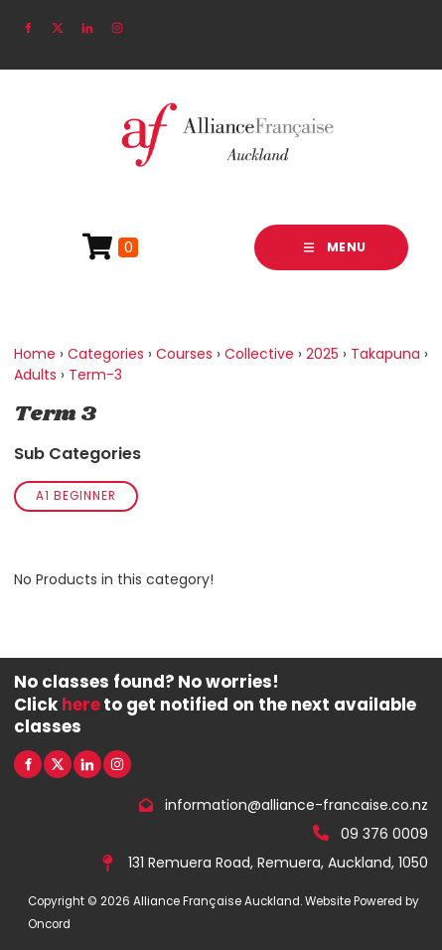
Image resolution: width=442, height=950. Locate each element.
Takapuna (385, 354)
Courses (184, 354)
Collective (259, 354)
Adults (35, 375)
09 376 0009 (384, 834)
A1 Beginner (76, 496)
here (81, 704)
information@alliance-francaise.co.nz (296, 805)
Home (35, 354)
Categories (106, 354)
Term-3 (95, 375)
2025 (322, 354)
